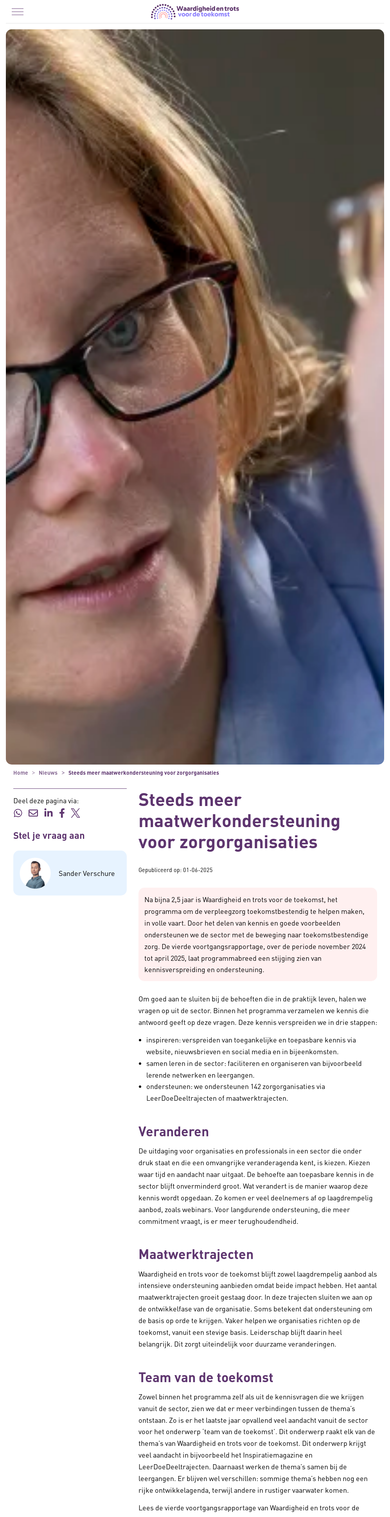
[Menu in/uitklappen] (17, 11)
